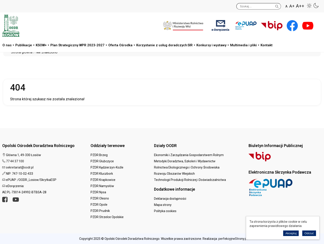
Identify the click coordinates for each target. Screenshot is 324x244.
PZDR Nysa (98, 192)
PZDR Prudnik (100, 211)
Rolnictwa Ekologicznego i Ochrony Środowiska (186, 167)
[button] (309, 5)
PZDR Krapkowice (103, 180)
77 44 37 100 (15, 161)
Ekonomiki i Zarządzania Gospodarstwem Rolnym (189, 155)
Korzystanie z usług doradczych (161, 45)
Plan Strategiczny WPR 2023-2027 (79, 45)
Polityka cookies (165, 211)
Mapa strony (163, 205)
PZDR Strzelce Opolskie (107, 217)
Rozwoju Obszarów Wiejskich (174, 173)
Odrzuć (309, 233)
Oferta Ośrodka (122, 45)
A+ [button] (291, 6)
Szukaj (277, 5)
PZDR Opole (99, 204)
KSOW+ (43, 45)
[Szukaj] (258, 6)
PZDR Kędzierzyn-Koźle (107, 167)
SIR (192, 45)
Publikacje (25, 45)
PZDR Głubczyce (102, 161)
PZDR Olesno (100, 198)
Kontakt (267, 45)
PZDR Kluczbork (102, 173)
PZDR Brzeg (99, 155)
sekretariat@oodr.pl (20, 167)
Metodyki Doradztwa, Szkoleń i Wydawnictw (184, 161)
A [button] (286, 6)
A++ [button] (300, 6)
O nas (8, 45)
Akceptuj (290, 233)
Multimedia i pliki (245, 45)
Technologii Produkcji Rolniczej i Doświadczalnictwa (190, 180)
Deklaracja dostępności (170, 198)
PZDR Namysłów (102, 186)
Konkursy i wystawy (213, 45)
